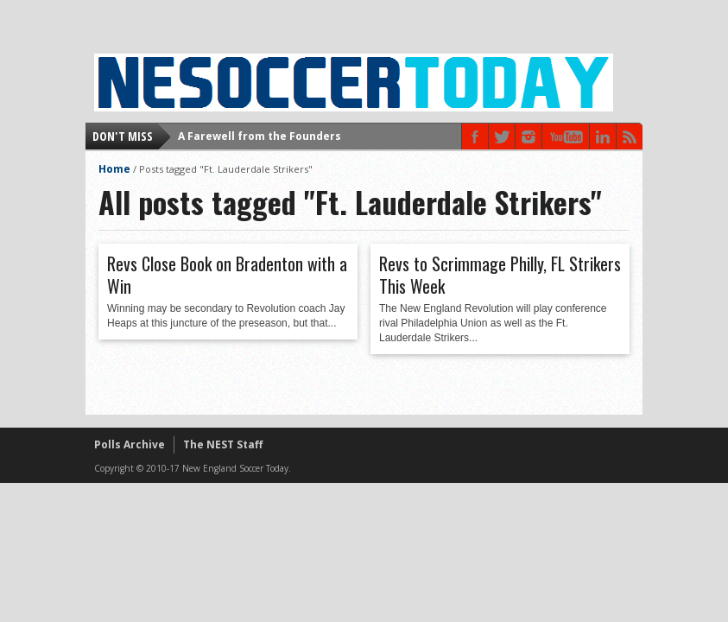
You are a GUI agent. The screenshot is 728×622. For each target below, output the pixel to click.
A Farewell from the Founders (259, 136)
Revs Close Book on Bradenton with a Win (227, 275)
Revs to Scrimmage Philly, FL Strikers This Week (500, 275)
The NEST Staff (223, 444)
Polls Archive (129, 444)
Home (114, 169)
